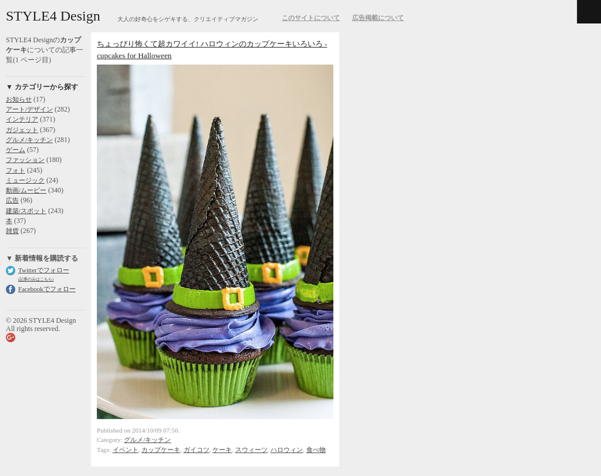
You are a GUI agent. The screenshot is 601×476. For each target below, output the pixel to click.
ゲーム (15, 149)
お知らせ (19, 99)
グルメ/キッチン (29, 139)
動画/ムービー (26, 190)
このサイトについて (311, 17)
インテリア (22, 119)
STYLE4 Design (53, 15)
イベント (126, 449)
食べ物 (316, 449)
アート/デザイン (29, 109)
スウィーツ (251, 449)
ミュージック (25, 180)
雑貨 (12, 230)
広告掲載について (378, 17)
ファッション (25, 159)
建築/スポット (26, 210)
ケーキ (222, 449)
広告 (12, 200)
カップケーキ (160, 449)
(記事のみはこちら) (35, 279)
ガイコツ (197, 449)
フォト (15, 170)
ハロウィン (287, 449)
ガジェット (22, 129)
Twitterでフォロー (43, 270)
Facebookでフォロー (47, 288)
